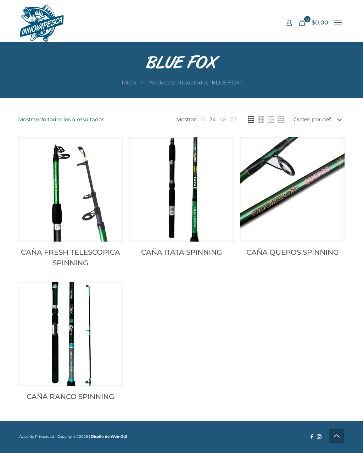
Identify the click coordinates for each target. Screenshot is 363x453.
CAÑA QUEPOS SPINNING (292, 252)
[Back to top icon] (336, 436)
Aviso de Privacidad (36, 436)
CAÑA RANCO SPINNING (70, 396)
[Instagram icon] (319, 436)
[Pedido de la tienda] (319, 119)
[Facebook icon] (311, 436)
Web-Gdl (119, 436)
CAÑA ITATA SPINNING (181, 252)
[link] (203, 120)
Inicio (129, 82)
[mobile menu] (338, 23)
